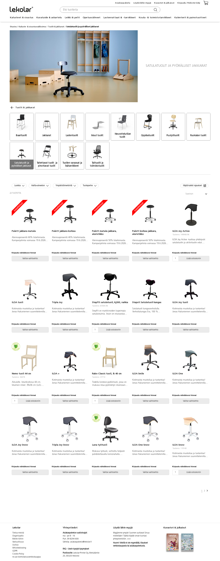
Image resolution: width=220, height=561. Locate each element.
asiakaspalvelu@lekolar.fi (81, 542)
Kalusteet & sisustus (21, 17)
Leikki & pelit (72, 17)
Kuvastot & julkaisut (164, 3)
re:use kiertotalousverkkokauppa (26, 557)
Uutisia (15, 545)
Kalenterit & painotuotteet (190, 17)
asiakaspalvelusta (137, 546)
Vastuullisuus (18, 542)
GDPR (14, 551)
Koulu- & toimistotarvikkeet (155, 17)
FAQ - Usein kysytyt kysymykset (76, 549)
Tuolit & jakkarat (56, 26)
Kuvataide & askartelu (49, 17)
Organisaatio (18, 536)
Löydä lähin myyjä (142, 3)
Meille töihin (17, 539)
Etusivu (13, 26)
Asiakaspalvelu (122, 3)
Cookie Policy (18, 554)
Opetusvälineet (92, 17)
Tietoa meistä (18, 533)
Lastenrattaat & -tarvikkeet (119, 17)
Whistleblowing (19, 548)
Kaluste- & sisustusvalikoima (32, 26)
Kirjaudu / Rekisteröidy (189, 3)
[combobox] (109, 10)
